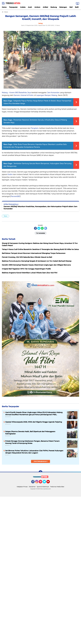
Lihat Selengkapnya (40, 461)
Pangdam (34, 128)
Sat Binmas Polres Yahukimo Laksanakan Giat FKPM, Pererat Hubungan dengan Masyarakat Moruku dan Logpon (34, 452)
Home (4, 7)
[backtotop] (40, 472)
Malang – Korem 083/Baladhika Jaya (16, 93)
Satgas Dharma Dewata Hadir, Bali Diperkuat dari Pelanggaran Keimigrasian (30, 432)
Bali (71, 7)
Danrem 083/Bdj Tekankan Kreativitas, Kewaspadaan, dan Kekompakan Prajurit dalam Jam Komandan (40, 207)
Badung (54, 7)
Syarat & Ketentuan (43, 486)
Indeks (22, 7)
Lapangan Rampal (43, 95)
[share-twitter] (38, 228)
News (5, 216)
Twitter (45, 482)
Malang (54, 95)
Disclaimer (32, 486)
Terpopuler (13, 7)
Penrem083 (15, 196)
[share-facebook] (35, 228)
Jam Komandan (53, 93)
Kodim (10, 174)
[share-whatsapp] (42, 228)
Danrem (17, 95)
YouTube (49, 482)
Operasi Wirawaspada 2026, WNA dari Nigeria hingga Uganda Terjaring (33, 422)
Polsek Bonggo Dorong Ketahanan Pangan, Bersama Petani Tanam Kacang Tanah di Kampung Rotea (32, 442)
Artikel (45, 7)
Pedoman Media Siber (57, 486)
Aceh (30, 7)
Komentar (40, 233)
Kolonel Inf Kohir (27, 95)
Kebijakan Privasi (22, 486)
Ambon (37, 7)
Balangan (63, 7)
